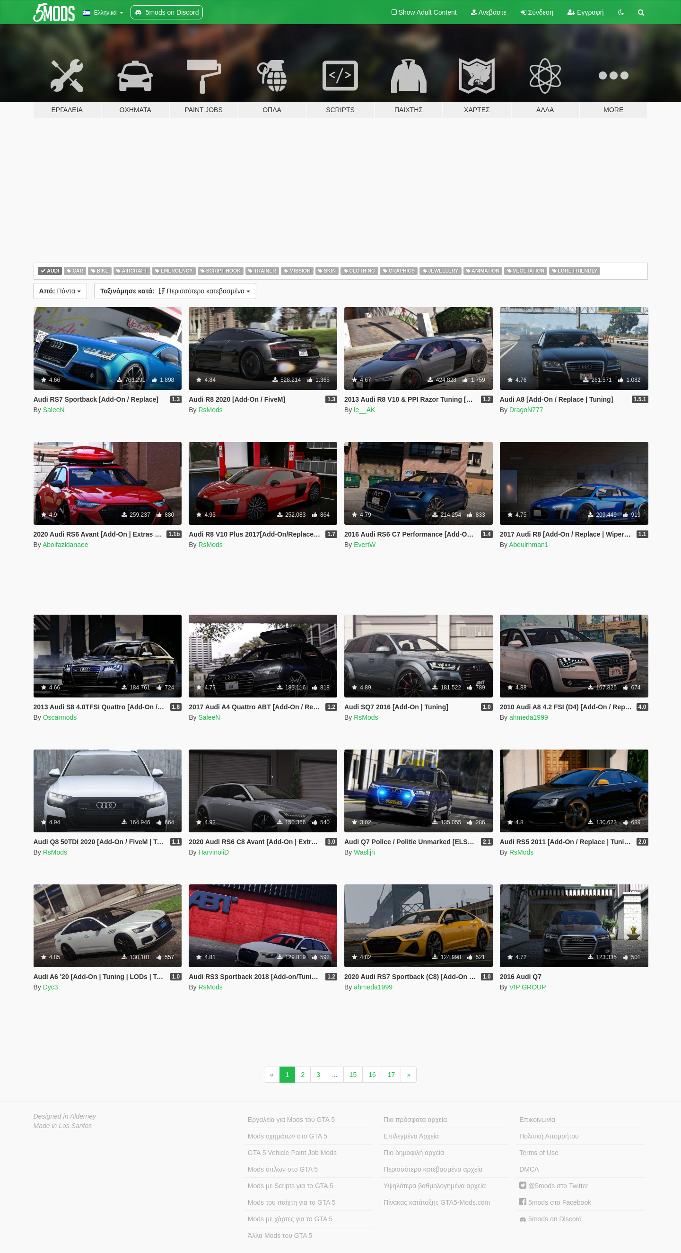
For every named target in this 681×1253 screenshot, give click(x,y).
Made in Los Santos (63, 1125)
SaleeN (54, 410)
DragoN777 (526, 410)
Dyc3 (50, 987)
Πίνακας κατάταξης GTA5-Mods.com (437, 1202)
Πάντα (60, 291)
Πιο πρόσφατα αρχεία (415, 1119)
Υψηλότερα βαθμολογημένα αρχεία (435, 1186)
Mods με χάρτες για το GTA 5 (290, 1219)
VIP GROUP (527, 987)
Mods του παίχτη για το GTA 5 (292, 1202)
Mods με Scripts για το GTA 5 (290, 1186)
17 (391, 1074)
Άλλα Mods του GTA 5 (280, 1235)
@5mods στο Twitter (553, 1186)
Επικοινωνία (537, 1119)
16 (372, 1074)
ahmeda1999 (528, 717)
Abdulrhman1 (528, 544)
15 (353, 1074)
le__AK (364, 410)
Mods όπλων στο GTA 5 (283, 1169)
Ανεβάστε (488, 12)
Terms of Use (538, 1152)
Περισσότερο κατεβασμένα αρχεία (433, 1169)
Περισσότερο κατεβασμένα (175, 291)
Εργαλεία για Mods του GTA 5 (291, 1119)
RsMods (210, 410)
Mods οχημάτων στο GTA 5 (287, 1136)
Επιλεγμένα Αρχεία (411, 1136)
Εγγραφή (585, 12)
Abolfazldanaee (65, 544)
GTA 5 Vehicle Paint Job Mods (292, 1152)
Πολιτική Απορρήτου (548, 1136)
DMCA (529, 1169)
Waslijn (364, 852)
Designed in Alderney (65, 1116)
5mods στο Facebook (555, 1202)
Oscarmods (60, 717)
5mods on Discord (550, 1219)
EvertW (364, 544)
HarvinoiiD (213, 852)
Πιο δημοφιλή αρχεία (414, 1152)
